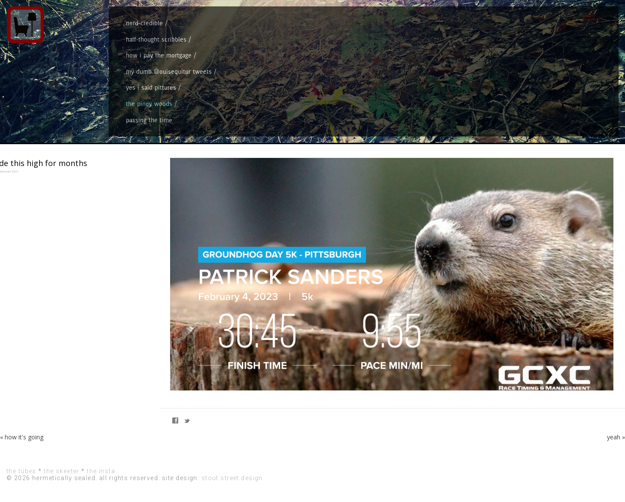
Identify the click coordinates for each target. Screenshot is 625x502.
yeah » (616, 437)
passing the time (149, 120)
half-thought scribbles (156, 39)
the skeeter (61, 471)
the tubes (21, 471)
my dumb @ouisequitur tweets (169, 71)
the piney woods (149, 103)
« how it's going (21, 437)
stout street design (232, 478)
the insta (101, 471)
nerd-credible (144, 23)
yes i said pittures (151, 87)
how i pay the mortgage (159, 55)
